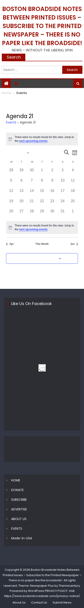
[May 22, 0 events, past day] (42, 203)
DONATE (17, 490)
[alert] (42, 139)
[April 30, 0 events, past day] (32, 172)
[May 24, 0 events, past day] (62, 203)
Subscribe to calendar (39, 258)
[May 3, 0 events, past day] (62, 172)
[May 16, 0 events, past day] (52, 193)
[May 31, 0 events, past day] (62, 214)
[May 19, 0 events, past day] (11, 203)
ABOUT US (18, 519)
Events (11, 122)
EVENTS (16, 528)
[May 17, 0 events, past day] (62, 193)
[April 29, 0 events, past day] (21, 172)
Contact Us (39, 602)
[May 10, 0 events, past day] (62, 183)
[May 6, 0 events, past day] (21, 183)
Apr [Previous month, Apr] (10, 244)
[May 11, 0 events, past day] (73, 183)
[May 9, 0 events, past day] (52, 183)
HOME (15, 480)
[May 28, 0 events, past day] (32, 214)
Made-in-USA (21, 538)
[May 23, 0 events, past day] (52, 203)
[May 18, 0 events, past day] (73, 193)
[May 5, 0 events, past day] (11, 183)
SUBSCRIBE (19, 499)
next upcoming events (33, 141)
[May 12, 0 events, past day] (11, 193)
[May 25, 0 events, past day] (73, 203)
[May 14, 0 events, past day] (32, 193)
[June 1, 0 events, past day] (73, 214)
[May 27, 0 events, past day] (21, 214)
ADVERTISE (19, 509)
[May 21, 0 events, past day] (32, 203)
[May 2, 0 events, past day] (52, 172)
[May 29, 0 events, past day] (42, 214)
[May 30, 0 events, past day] (52, 214)
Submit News (62, 602)
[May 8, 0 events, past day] (42, 183)
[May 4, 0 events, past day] (73, 172)
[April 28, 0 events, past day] (11, 172)
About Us (19, 602)
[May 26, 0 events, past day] (11, 214)
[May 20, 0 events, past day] (21, 203)
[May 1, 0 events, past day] (42, 172)
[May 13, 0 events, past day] (21, 193)
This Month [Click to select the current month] (42, 244)
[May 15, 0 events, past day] (42, 193)
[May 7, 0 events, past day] (32, 183)
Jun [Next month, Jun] (74, 244)
